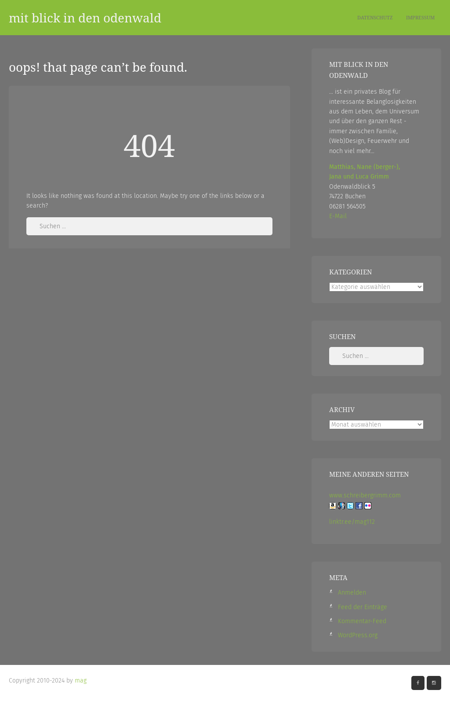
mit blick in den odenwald (85, 17)
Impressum (420, 17)
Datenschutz (375, 17)
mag (81, 680)
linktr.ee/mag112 (352, 522)
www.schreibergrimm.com (365, 495)
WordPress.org (357, 635)
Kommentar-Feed (362, 621)
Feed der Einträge (362, 607)
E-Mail (338, 216)
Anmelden (352, 592)
